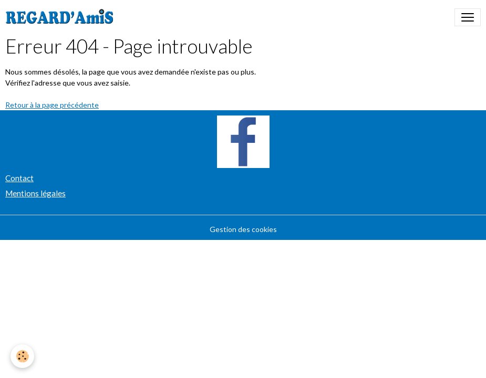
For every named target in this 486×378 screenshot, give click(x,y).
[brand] (61, 17)
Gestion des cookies (243, 229)
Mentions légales (35, 193)
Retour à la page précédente (52, 104)
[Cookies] (22, 356)
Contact (19, 178)
